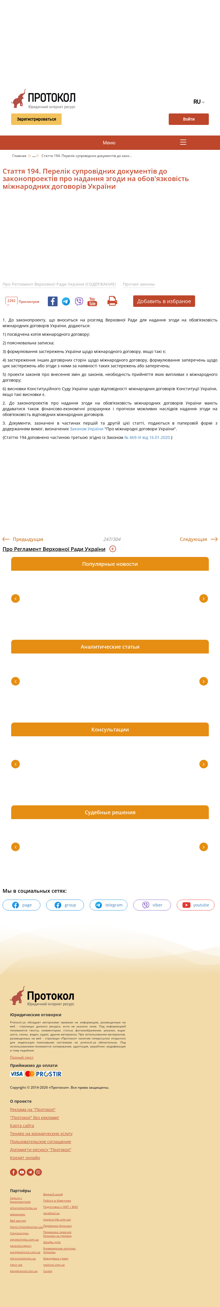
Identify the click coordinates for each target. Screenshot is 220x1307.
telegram (109, 905)
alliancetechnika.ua (23, 1208)
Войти (189, 119)
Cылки (47, 1271)
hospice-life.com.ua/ (57, 1219)
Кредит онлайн (25, 1157)
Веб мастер (18, 1220)
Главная (19, 155)
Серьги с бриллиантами (20, 1200)
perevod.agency (21, 1246)
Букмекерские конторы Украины (59, 1250)
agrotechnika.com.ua (24, 1239)
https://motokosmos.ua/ (26, 1227)
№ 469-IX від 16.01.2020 (147, 437)
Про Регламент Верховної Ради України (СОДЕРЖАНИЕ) (59, 284)
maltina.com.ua (54, 1265)
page (21, 905)
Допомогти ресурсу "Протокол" (40, 1149)
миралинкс (17, 1214)
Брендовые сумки (55, 1258)
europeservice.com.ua (25, 1252)
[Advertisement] (113, 43)
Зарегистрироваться (36, 119)
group (65, 905)
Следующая (193, 539)
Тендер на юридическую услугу (41, 1133)
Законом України (86, 428)
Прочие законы (139, 284)
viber (152, 905)
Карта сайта (22, 1125)
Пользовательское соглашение (40, 1141)
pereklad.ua (51, 1213)
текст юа (16, 1265)
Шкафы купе (52, 1242)
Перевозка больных (57, 1226)
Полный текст (22, 1057)
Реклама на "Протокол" (33, 1109)
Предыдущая (28, 539)
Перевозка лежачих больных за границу (57, 1234)
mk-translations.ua (23, 1258)
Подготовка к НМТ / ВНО (60, 1207)
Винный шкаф (53, 1194)
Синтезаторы (19, 1233)
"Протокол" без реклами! (34, 1117)
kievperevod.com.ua (24, 1271)
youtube (195, 905)
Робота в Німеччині (57, 1200)
